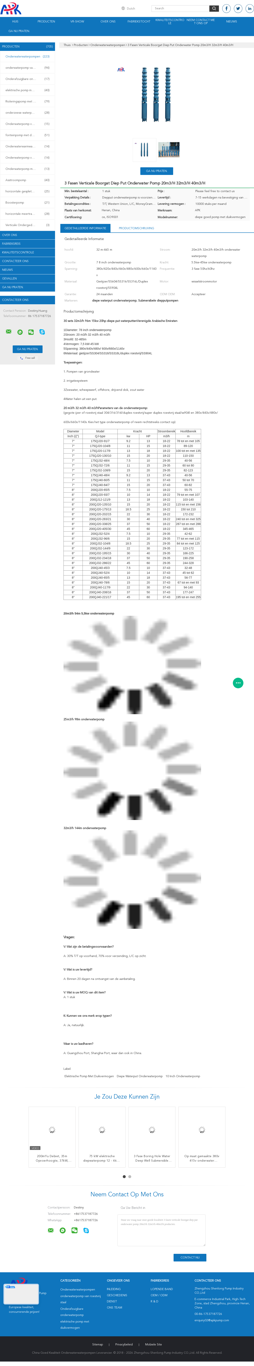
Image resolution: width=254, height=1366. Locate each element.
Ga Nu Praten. (19, 31)
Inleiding (114, 1289)
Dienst (112, 1301)
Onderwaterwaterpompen (28, 56)
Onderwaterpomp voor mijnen (28, 158)
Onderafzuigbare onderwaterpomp (29, 79)
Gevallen (9, 278)
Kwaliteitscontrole (170, 22)
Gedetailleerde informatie (85, 228)
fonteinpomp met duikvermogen (28, 135)
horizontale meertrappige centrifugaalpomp (29, 214)
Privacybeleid (124, 1344)
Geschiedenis (117, 1295)
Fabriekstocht (139, 21)
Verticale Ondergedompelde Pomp (29, 225)
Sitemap (97, 1344)
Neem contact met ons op (201, 22)
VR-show (77, 21)
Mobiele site (153, 1344)
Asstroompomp (28, 180)
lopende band (162, 1289)
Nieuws (231, 21)
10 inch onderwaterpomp (183, 1076)
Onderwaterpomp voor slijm (28, 124)
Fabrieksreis (11, 243)
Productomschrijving (136, 228)
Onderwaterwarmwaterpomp (28, 146)
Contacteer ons (15, 261)
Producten (46, 21)
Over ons (108, 21)
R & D (154, 1301)
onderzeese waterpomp (28, 113)
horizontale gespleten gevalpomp (28, 191)
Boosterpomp (28, 203)
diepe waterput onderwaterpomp (140, 1076)
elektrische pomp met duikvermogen (29, 90)
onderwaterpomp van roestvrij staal (29, 68)
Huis (15, 21)
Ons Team (114, 1307)
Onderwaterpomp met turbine (28, 169)
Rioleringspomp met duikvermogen (29, 101)
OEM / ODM (159, 1295)
